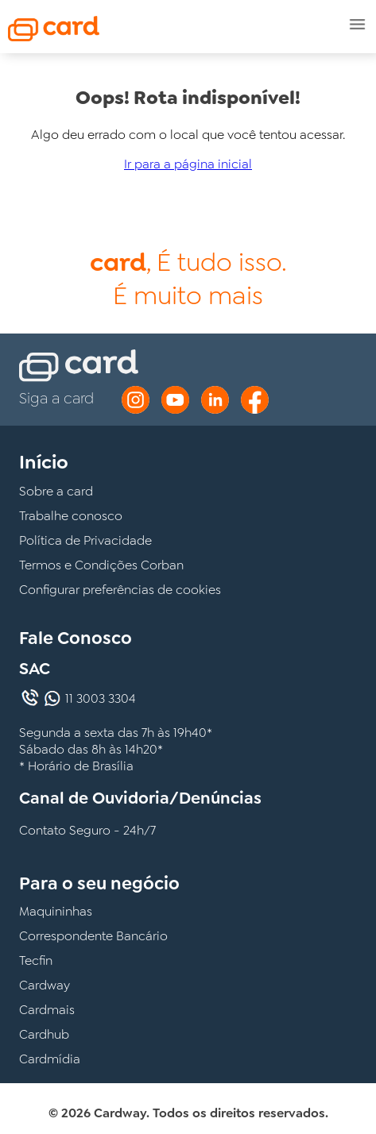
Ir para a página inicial (188, 164)
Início (43, 462)
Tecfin (35, 960)
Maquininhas (55, 911)
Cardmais (47, 1009)
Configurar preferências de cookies (120, 589)
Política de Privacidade (85, 540)
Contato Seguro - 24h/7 (87, 830)
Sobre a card (56, 491)
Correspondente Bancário (93, 936)
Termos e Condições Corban (101, 565)
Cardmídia (49, 1059)
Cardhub (44, 1034)
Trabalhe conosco (70, 515)
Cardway (44, 985)
